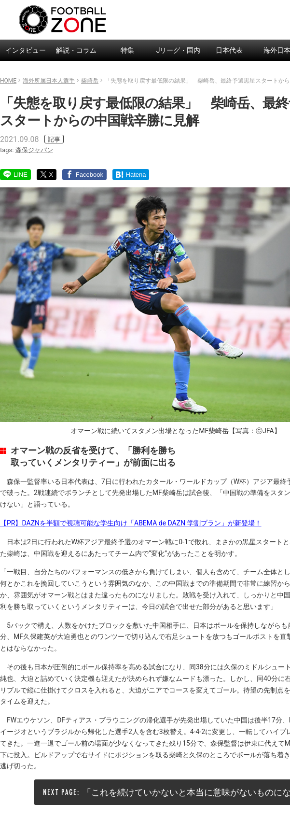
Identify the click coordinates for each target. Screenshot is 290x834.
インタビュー (25, 50)
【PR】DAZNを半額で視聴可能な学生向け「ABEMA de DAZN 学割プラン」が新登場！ (131, 523)
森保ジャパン (34, 150)
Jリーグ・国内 (178, 50)
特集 (127, 50)
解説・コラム (76, 50)
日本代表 (229, 50)
